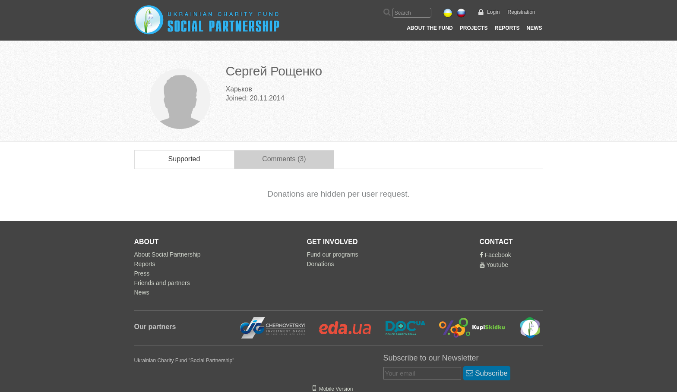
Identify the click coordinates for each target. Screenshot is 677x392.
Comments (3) (284, 159)
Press (142, 273)
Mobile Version (333, 389)
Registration (521, 12)
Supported (184, 159)
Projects (474, 28)
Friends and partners (162, 282)
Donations (320, 263)
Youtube (494, 264)
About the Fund (430, 28)
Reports (506, 28)
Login (493, 12)
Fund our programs (332, 254)
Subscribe (487, 373)
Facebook (495, 254)
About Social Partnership (167, 254)
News (534, 28)
